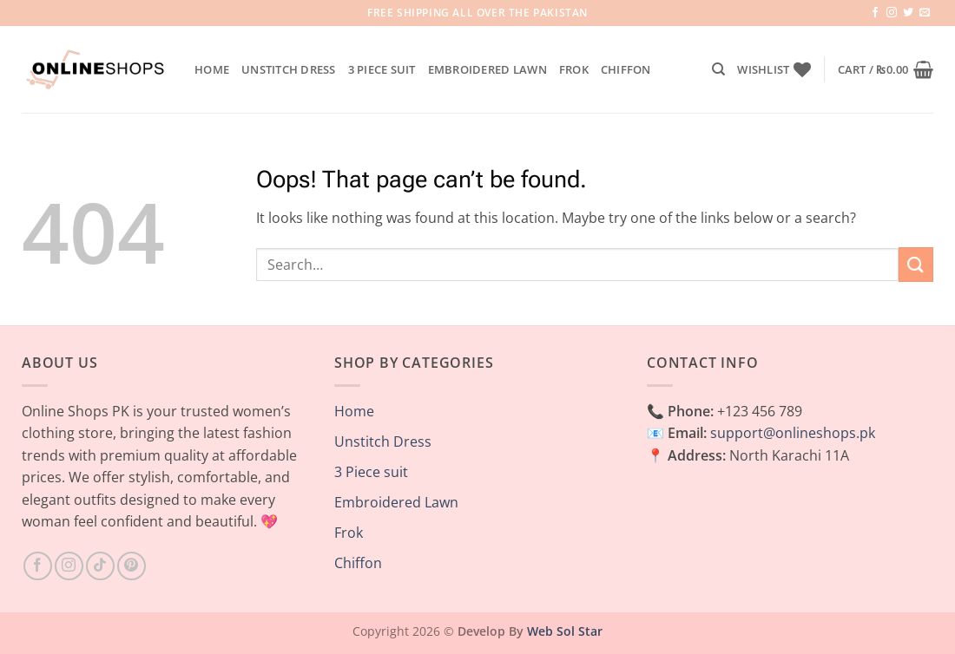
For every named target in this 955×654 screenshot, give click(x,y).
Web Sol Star (565, 631)
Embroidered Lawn (487, 69)
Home (211, 69)
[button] (885, 69)
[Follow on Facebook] (875, 13)
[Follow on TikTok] (100, 566)
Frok (574, 69)
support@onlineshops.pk (792, 432)
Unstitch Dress (288, 69)
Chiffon (626, 69)
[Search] (718, 69)
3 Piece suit (382, 69)
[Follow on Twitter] (908, 13)
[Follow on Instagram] (891, 13)
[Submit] (916, 264)
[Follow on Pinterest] (131, 566)
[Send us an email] (924, 13)
